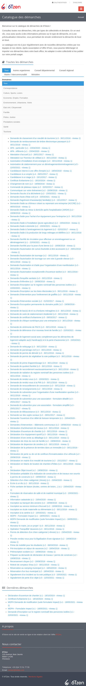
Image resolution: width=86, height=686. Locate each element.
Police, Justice (9, 117)
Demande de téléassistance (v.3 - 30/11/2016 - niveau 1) (35, 412)
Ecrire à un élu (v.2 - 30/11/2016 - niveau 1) (29, 483)
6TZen (58, 634)
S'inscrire (77, 2)
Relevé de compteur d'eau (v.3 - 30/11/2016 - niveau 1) (34, 565)
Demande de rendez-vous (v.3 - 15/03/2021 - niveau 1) (34, 379)
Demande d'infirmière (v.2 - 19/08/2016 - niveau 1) (32, 281)
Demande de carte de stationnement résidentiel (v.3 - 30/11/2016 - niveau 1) (44, 314)
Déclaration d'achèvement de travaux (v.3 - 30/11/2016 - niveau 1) (39, 428)
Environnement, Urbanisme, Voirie (17, 103)
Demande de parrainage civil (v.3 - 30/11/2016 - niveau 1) (35, 350)
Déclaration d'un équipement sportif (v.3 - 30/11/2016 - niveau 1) (38, 434)
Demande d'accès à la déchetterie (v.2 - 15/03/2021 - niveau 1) (38, 193)
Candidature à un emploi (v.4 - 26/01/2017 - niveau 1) (34, 174)
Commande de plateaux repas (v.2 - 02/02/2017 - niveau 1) (36, 187)
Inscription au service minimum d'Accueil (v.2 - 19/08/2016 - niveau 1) (41, 506)
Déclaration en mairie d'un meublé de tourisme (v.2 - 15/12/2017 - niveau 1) (43, 460)
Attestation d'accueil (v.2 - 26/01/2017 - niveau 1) (32, 154)
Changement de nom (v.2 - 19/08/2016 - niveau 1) (32, 184)
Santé (5, 127)
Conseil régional (66, 70)
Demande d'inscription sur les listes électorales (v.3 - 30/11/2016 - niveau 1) (44, 291)
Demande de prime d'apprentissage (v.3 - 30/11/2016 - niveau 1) (39, 363)
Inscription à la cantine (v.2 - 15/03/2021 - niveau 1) (33, 513)
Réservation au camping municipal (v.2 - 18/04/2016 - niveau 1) (38, 568)
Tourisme (7, 132)
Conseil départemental (44, 70)
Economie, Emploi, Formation (15, 98)
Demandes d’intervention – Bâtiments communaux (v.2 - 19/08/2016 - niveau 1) (45, 425)
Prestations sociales (11, 122)
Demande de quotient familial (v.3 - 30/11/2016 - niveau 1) (36, 366)
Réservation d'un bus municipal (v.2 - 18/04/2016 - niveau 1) (37, 571)
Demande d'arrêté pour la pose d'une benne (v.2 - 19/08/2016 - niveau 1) (42, 246)
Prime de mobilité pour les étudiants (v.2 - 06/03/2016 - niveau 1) (39, 545)
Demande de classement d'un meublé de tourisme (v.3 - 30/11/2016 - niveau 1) (45, 138)
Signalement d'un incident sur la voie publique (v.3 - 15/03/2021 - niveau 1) (43, 574)
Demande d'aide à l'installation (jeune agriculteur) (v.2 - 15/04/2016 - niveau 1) (45, 223)
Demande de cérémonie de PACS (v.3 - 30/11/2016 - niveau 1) (38, 327)
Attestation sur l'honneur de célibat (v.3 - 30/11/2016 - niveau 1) (38, 158)
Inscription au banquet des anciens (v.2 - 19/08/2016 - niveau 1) (38, 503)
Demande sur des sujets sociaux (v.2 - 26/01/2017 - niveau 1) (37, 415)
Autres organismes (21, 70)
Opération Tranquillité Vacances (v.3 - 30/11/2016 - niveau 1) (37, 529)
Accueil (81, 17)
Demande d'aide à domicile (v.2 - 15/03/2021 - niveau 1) (35, 226)
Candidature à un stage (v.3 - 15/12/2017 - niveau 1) (33, 177)
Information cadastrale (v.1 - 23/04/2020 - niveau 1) (33, 499)
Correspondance (10, 88)
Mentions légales (35, 677)
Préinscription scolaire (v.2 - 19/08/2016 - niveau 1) (33, 552)
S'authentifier (59, 2)
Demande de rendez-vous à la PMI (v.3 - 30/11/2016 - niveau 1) (38, 382)
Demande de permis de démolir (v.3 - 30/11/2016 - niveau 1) (37, 353)
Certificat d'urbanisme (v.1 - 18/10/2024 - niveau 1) (32, 180)
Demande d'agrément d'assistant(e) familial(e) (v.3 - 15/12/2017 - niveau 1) (43, 200)
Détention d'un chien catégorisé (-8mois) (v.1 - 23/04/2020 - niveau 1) (41, 480)
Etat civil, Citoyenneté (12, 107)
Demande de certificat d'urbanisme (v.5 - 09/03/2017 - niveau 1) (38, 317)
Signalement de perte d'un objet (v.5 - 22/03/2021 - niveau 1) (37, 578)
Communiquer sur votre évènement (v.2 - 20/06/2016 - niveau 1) (38, 190)
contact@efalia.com (16, 670)
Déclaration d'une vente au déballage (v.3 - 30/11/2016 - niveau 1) (39, 438)
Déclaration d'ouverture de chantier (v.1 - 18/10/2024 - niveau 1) (36, 595)
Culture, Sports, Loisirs (12, 93)
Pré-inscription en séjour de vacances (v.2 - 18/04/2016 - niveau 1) (39, 548)
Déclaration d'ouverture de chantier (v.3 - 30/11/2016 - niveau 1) (38, 431)
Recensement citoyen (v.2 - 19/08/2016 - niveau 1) (32, 561)
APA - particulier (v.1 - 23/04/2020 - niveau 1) (30, 148)
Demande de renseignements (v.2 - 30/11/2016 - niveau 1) (36, 389)
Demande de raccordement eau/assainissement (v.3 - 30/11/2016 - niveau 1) (44, 369)
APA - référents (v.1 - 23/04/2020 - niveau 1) (29, 151)
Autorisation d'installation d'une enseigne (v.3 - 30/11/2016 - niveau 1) (41, 161)
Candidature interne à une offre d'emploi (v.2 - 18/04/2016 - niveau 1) (41, 171)
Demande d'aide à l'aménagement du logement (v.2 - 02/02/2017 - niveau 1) (44, 229)
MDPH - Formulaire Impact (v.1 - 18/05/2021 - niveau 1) (35, 516)
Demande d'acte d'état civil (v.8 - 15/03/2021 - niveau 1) (35, 197)
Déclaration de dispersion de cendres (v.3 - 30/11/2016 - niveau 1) (39, 444)
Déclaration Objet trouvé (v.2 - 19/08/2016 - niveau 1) (34, 470)
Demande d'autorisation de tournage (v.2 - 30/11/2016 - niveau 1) (39, 255)
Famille (6, 112)
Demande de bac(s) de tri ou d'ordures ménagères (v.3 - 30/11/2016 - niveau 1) (45, 311)
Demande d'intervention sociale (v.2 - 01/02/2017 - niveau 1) (37, 301)
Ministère (35, 74)
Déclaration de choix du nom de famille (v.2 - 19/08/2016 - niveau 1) (40, 441)
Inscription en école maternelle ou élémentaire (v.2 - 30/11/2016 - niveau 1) (43, 509)
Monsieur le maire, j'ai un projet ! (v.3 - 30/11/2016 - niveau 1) (37, 526)
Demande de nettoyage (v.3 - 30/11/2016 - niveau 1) (33, 346)
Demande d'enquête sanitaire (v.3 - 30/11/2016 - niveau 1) (36, 278)
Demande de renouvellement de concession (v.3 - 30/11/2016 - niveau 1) (42, 385)
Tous (6, 70)
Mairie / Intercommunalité (15, 74)
